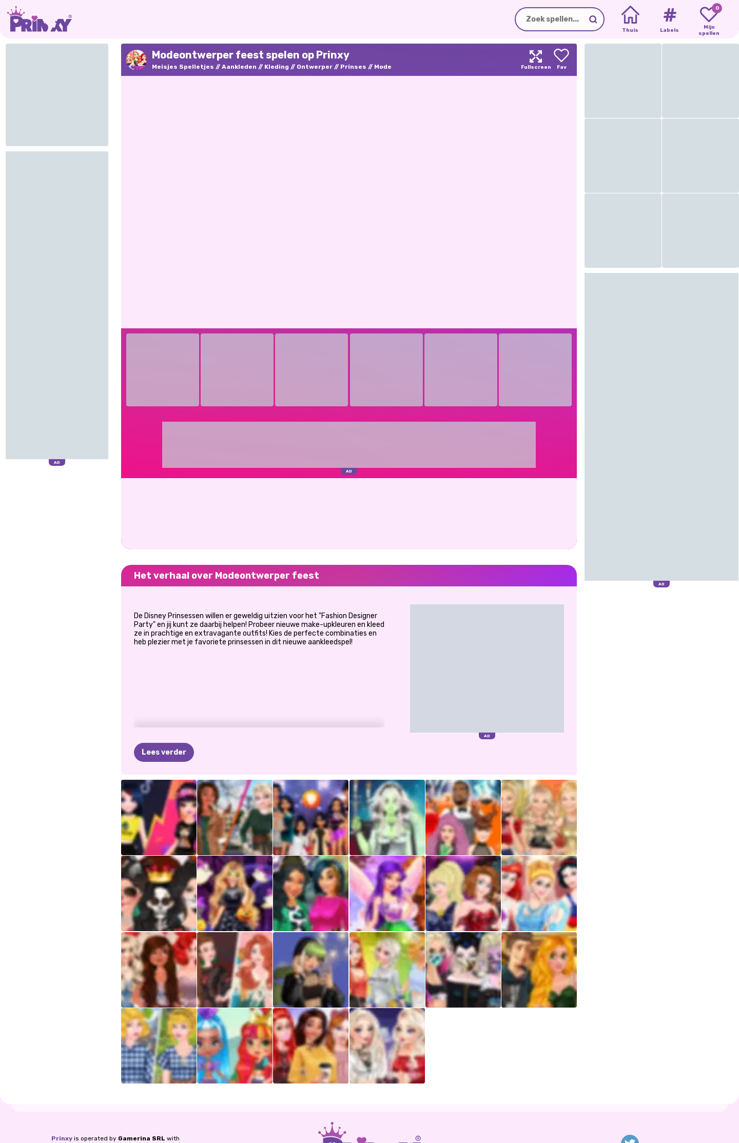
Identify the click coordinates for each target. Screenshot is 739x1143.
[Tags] (669, 19)
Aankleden (239, 66)
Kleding (276, 66)
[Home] (630, 19)
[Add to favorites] (561, 60)
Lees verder (164, 752)
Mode (383, 66)
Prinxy (61, 1138)
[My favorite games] (709, 19)
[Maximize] (535, 60)
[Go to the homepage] (36, 19)
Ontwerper (315, 66)
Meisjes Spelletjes (183, 66)
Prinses (353, 66)
